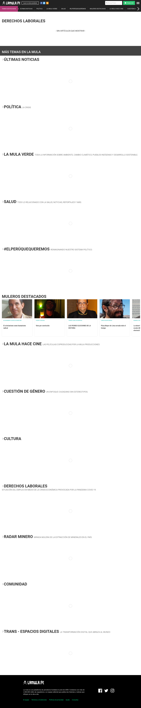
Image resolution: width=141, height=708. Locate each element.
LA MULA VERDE (51, 9)
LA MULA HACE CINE (116, 9)
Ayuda (68, 700)
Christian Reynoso (106, 320)
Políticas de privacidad (56, 700)
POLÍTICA (39, 9)
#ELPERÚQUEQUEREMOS (78, 9)
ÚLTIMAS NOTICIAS (26, 9)
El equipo (26, 700)
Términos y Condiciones (39, 700)
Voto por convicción (42, 326)
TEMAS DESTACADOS (9, 9)
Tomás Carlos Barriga (75, 320)
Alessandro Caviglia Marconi (12, 320)
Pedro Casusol (40, 320)
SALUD (63, 9)
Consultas (75, 700)
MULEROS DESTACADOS (98, 9)
